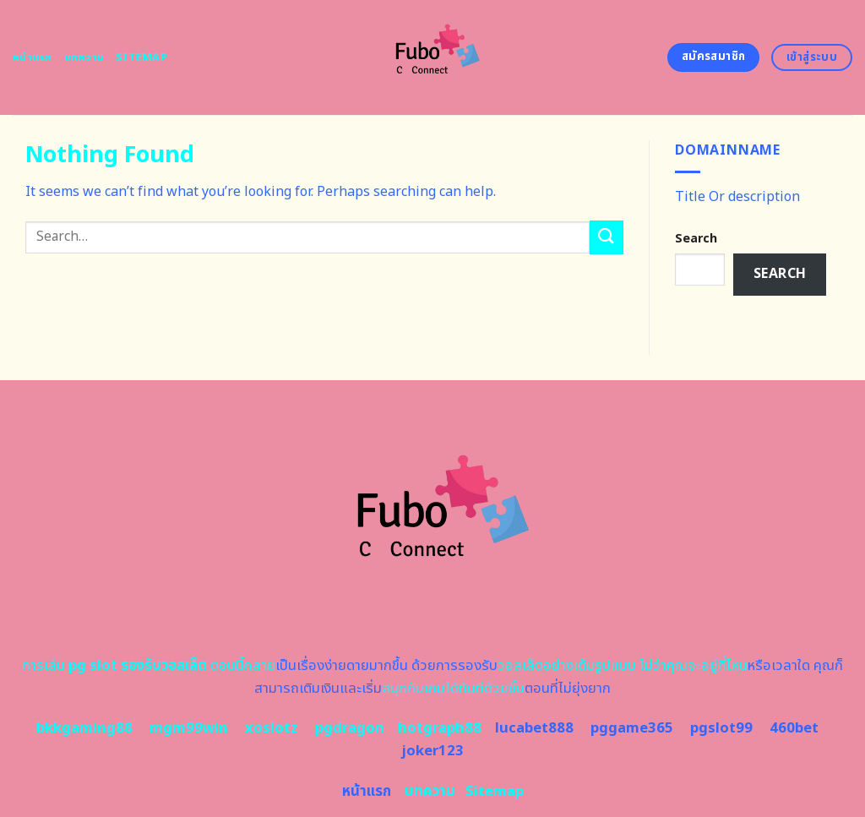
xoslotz (271, 728)
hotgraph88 (439, 728)
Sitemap (141, 57)
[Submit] (606, 237)
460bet (794, 728)
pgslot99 (721, 728)
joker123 (432, 751)
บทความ (84, 57)
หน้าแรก (32, 57)
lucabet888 (534, 728)
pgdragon (349, 728)
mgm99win (189, 728)
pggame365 (631, 728)
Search (696, 239)
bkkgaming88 (84, 728)
